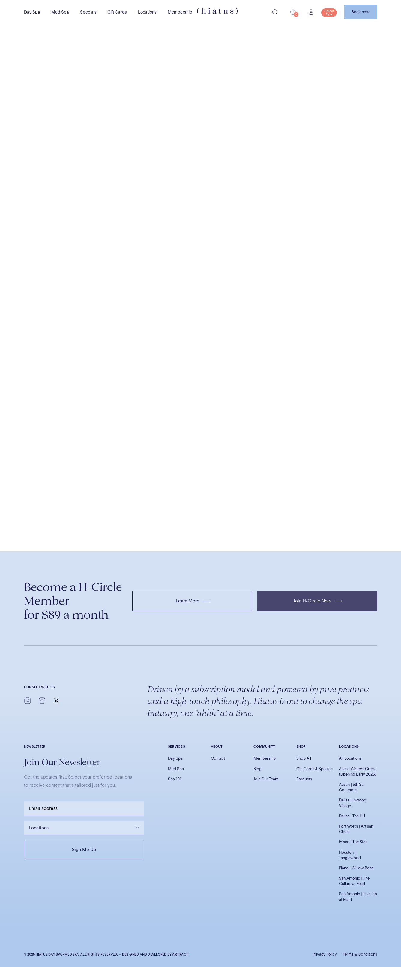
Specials (88, 12)
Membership (180, 12)
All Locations (350, 758)
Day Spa (32, 12)
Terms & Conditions (360, 954)
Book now (361, 12)
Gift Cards (117, 12)
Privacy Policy (325, 954)
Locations (147, 12)
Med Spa (60, 12)
